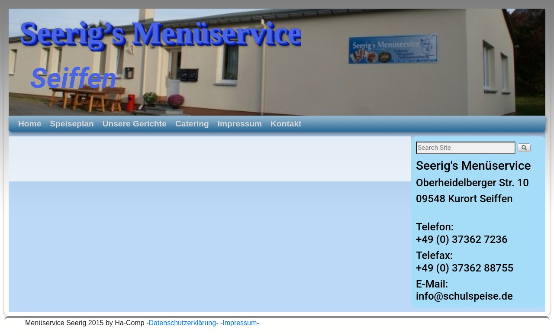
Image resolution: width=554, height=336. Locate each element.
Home (29, 123)
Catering (192, 123)
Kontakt (286, 123)
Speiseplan (71, 123)
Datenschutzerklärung (182, 322)
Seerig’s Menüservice (160, 32)
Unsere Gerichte (135, 123)
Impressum (240, 123)
